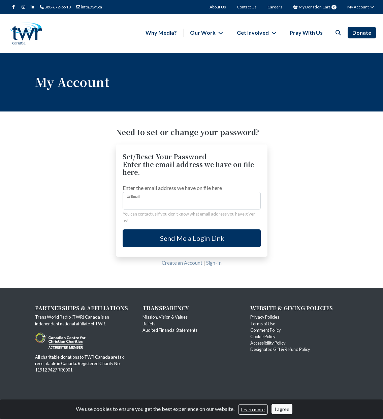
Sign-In (214, 263)
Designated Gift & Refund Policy (280, 349)
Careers (274, 6)
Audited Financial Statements (169, 330)
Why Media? (161, 32)
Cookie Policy (263, 336)
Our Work (203, 32)
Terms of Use (262, 323)
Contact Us (247, 6)
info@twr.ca (89, 6)
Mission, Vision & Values (165, 317)
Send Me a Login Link (191, 238)
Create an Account (182, 263)
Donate (361, 32)
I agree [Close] (282, 409)
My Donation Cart (315, 6)
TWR (100, 323)
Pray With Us (306, 32)
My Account (361, 6)
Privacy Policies (264, 317)
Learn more (253, 409)
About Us (218, 6)
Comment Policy (265, 330)
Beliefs (148, 323)
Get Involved (253, 32)
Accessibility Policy (268, 343)
